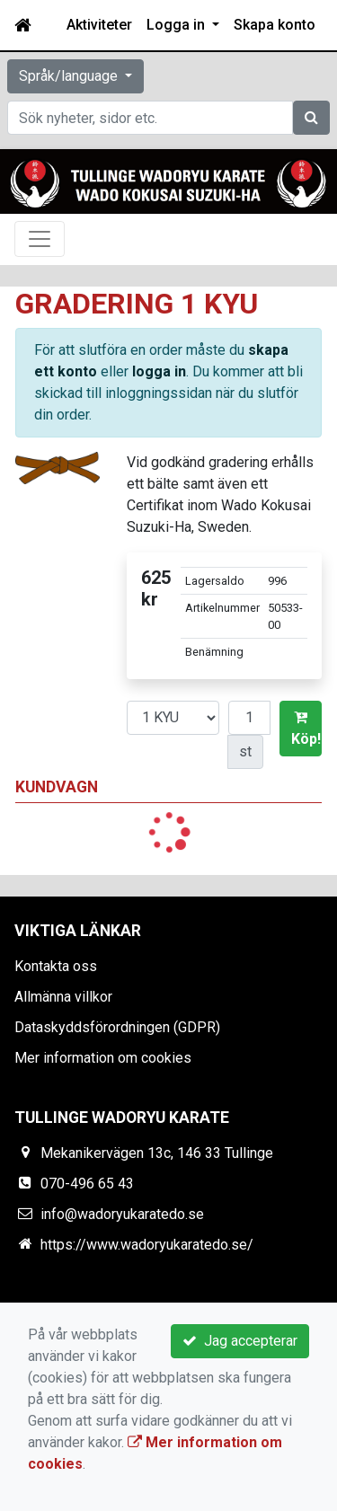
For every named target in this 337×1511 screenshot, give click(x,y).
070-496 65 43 (87, 1183)
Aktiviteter (99, 24)
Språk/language (70, 75)
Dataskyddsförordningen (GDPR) (117, 1027)
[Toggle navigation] (39, 239)
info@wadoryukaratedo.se (122, 1214)
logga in (159, 371)
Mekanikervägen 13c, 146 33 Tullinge (156, 1153)
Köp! (306, 728)
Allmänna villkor (63, 996)
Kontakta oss (55, 966)
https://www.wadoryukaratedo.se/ (146, 1244)
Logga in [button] (177, 24)
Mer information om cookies (102, 1057)
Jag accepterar (239, 1340)
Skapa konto (274, 24)
